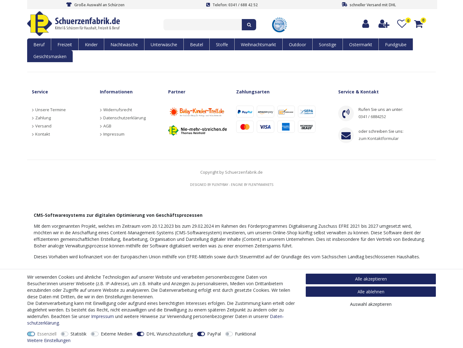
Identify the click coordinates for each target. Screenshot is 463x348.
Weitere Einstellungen (49, 340)
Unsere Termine (50, 109)
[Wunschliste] (402, 24)
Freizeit (64, 44)
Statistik (78, 334)
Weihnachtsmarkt (258, 44)
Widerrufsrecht (117, 109)
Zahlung (43, 118)
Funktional (245, 334)
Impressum (113, 134)
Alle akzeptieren (371, 279)
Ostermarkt (360, 44)
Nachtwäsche (124, 44)
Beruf (39, 44)
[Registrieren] (384, 24)
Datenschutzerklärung (124, 118)
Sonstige (327, 44)
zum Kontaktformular (378, 138)
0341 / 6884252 (372, 116)
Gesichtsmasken (49, 56)
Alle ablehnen (371, 292)
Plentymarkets (260, 184)
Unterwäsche (164, 44)
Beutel (196, 44)
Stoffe (222, 44)
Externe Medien (116, 334)
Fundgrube (396, 44)
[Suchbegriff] (202, 24)
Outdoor (297, 44)
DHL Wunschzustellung (169, 334)
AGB (107, 126)
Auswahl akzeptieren (371, 304)
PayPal (214, 334)
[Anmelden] (365, 24)
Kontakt (42, 134)
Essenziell (46, 334)
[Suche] (249, 24)
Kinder (91, 44)
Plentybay (220, 184)
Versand (43, 126)
